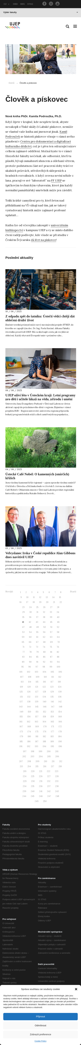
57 (51, 632)
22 (61, 602)
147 (52, 706)
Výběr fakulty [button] (40, 12)
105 (52, 671)
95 (22, 666)
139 (36, 701)
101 (20, 671)
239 (24, 791)
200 (49, 751)
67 (37, 642)
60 (30, 637)
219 (24, 771)
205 (49, 756)
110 (45, 677)
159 (52, 716)
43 (37, 622)
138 (28, 701)
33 (51, 612)
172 (60, 726)
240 (33, 791)
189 (52, 741)
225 (32, 776)
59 (23, 637)
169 (37, 726)
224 (24, 776)
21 (54, 602)
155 (21, 716)
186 (29, 741)
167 (21, 726)
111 (52, 677)
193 (36, 746)
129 (52, 691)
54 (30, 632)
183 (52, 736)
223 (56, 771)
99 (51, 666)
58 (58, 632)
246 (41, 796)
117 (52, 681)
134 (44, 696)
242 (49, 791)
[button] (76, 989)
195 (52, 746)
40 (58, 617)
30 (30, 612)
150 (29, 711)
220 (33, 771)
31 (37, 612)
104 (44, 671)
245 (32, 796)
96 (29, 666)
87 (51, 656)
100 (58, 666)
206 (57, 756)
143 (21, 706)
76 (58, 647)
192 (28, 746)
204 (41, 756)
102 (28, 671)
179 (21, 736)
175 (36, 731)
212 (60, 761)
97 (37, 666)
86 (44, 656)
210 (45, 761)
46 (58, 622)
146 (44, 706)
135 (52, 696)
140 (44, 701)
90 (30, 662)
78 (30, 652)
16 (20, 602)
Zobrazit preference (40, 1034)
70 (58, 642)
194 (44, 746)
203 (32, 756)
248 (57, 796)
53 (23, 632)
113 (22, 681)
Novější (9, 591)
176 (44, 731)
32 (44, 612)
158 (44, 716)
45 (51, 622)
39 (51, 617)
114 (29, 681)
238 (57, 786)
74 (44, 647)
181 (37, 736)
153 (52, 711)
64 (58, 637)
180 (29, 736)
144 (29, 706)
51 (51, 627)
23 (23, 607)
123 (52, 686)
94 (58, 662)
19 (40, 602)
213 (21, 766)
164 (44, 721)
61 (37, 637)
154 (60, 711)
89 (23, 662)
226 (41, 776)
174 (29, 731)
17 (27, 602)
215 (36, 766)
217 (52, 766)
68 (44, 642)
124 (59, 686)
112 (59, 677)
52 (58, 627)
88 (58, 656)
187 (36, 741)
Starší (73, 591)
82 (58, 652)
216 (44, 766)
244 (24, 796)
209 (37, 761)
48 (30, 627)
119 (21, 686)
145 (36, 706)
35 (23, 617)
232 (48, 781)
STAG (30, 4)
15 (60, 597)
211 (53, 761)
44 (44, 622)
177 (52, 731)
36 (30, 617)
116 (44, 681)
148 (60, 706)
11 (34, 597)
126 (29, 691)
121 (36, 686)
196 (60, 746)
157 (36, 716)
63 (51, 637)
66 (30, 642)
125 (21, 691)
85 (37, 656)
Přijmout (40, 1016)
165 (52, 721)
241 (40, 791)
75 (51, 647)
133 (36, 696)
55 (37, 632)
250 (45, 801)
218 (60, 766)
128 (44, 691)
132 (28, 696)
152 (44, 711)
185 (21, 741)
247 (49, 796)
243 (57, 791)
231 (40, 781)
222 (48, 771)
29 (23, 612)
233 (56, 781)
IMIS (22, 4)
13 (47, 597)
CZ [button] (6, 4)
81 (51, 652)
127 (36, 691)
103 (36, 671)
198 (32, 751)
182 (44, 736)
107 (21, 677)
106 (60, 671)
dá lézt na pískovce (43, 240)
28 (58, 607)
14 (53, 597)
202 (24, 756)
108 (29, 677)
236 (41, 786)
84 (30, 656)
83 (23, 656)
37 (37, 617)
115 (37, 681)
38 (44, 617)
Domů (11, 83)
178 (60, 731)
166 (60, 721)
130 (60, 691)
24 (30, 607)
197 (24, 751)
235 (32, 786)
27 (51, 607)
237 (49, 786)
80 (44, 652)
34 (58, 612)
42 (30, 622)
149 (21, 711)
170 (45, 726)
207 (21, 761)
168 (29, 726)
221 (40, 771)
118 (59, 681)
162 (28, 721)
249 (36, 801)
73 (37, 647)
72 (30, 647)
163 (36, 721)
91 (37, 662)
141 (52, 701)
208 (29, 761)
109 (37, 677)
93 (51, 662)
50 (44, 627)
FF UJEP (56, 180)
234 (24, 786)
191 (20, 746)
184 (60, 736)
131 (21, 696)
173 (21, 731)
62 (44, 637)
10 (27, 597)
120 (29, 686)
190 (60, 741)
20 (47, 602)
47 (23, 627)
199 (40, 751)
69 (51, 642)
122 (44, 686)
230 (33, 781)
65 (23, 642)
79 (37, 652)
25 (37, 607)
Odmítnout (40, 1025)
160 (60, 716)
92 (44, 662)
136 (60, 696)
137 (21, 701)
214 (29, 766)
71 (23, 647)
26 (44, 607)
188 (44, 741)
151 (37, 711)
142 (60, 701)
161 (20, 721)
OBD (15, 4)
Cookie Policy (40, 1041)
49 (37, 627)
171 (52, 726)
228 (57, 776)
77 (23, 652)
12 (40, 597)
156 (29, 716)
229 (25, 781)
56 (44, 632)
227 (49, 776)
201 (56, 751)
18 (34, 602)
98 (44, 666)
